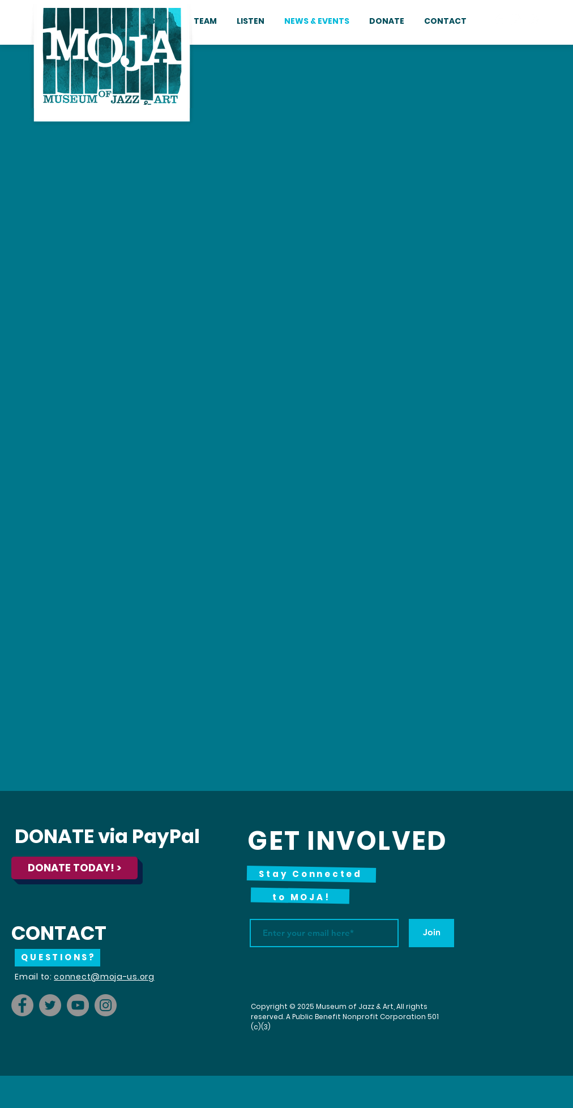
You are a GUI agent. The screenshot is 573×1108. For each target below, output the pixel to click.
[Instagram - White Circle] (516, 19)
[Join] (431, 933)
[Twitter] (50, 1005)
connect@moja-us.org (104, 976)
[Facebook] (22, 1005)
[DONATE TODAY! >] (74, 868)
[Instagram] (106, 1005)
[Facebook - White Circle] (499, 19)
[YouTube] (78, 1005)
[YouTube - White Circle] (533, 19)
